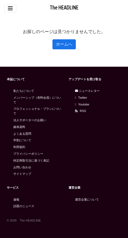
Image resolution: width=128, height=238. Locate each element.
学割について (22, 140)
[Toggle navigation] (10, 8)
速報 (16, 199)
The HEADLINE (64, 7)
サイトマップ (22, 173)
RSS (80, 110)
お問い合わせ (22, 167)
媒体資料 (19, 126)
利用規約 (19, 147)
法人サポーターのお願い (29, 120)
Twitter (81, 97)
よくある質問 (22, 133)
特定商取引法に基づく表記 (31, 160)
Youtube (82, 104)
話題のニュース (23, 206)
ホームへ (64, 44)
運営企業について (87, 199)
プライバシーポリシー (28, 153)
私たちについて (23, 90)
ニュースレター (87, 90)
